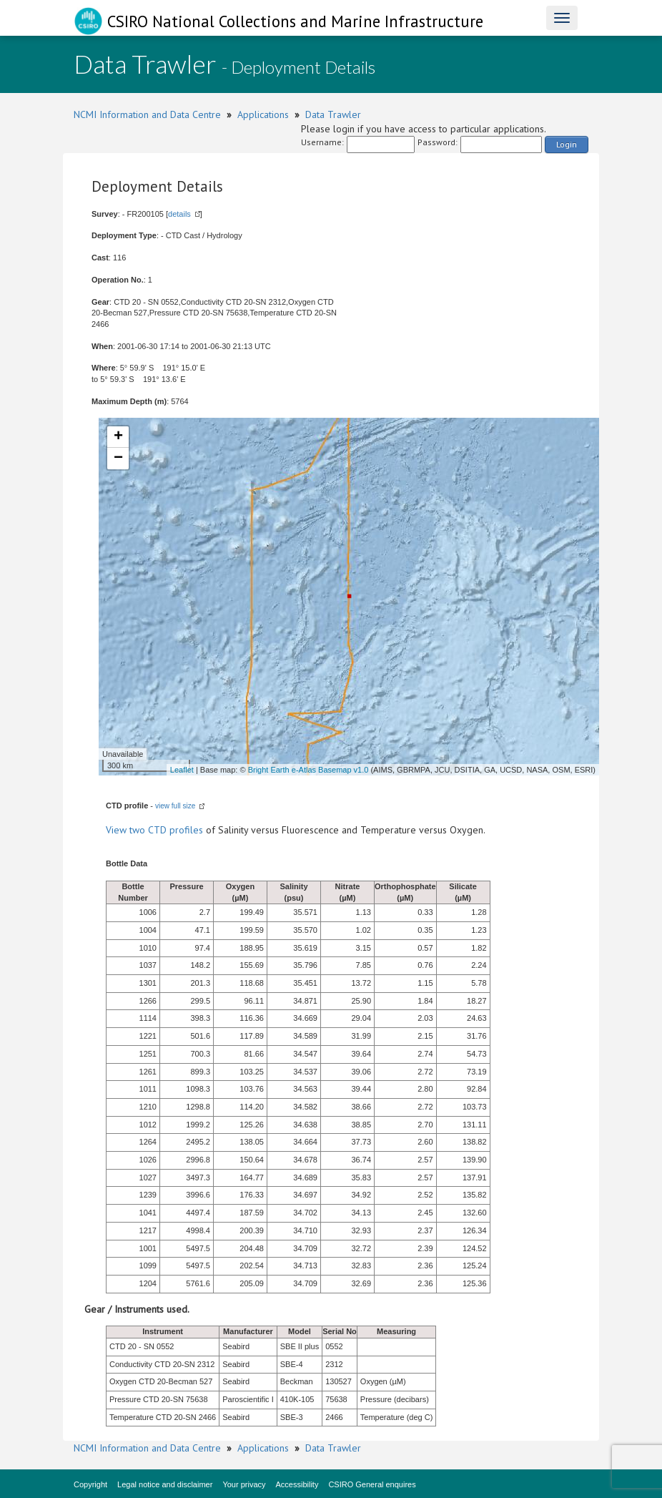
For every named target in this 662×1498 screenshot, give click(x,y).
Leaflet (182, 769)
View (117, 829)
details (179, 214)
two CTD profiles (166, 829)
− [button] (118, 458)
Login (566, 144)
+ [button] (118, 437)
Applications (263, 114)
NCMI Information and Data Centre (147, 114)
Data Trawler (333, 114)
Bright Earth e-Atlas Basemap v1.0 (308, 769)
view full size (175, 806)
